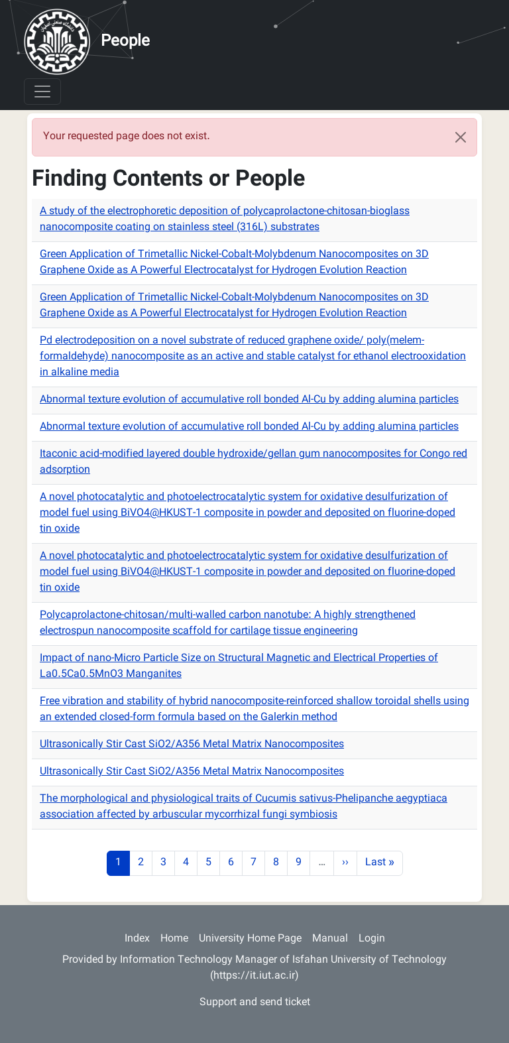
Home (174, 939)
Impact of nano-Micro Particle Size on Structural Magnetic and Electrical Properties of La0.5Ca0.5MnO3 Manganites (239, 666)
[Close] (461, 137)
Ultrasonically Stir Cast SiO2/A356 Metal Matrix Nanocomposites (192, 745)
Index (137, 939)
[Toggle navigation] (42, 91)
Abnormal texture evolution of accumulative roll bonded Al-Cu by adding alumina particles (249, 400)
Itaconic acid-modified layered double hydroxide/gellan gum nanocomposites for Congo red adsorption (253, 462)
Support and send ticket (254, 1003)
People (125, 41)
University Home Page (250, 939)
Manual (330, 939)
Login (372, 939)
